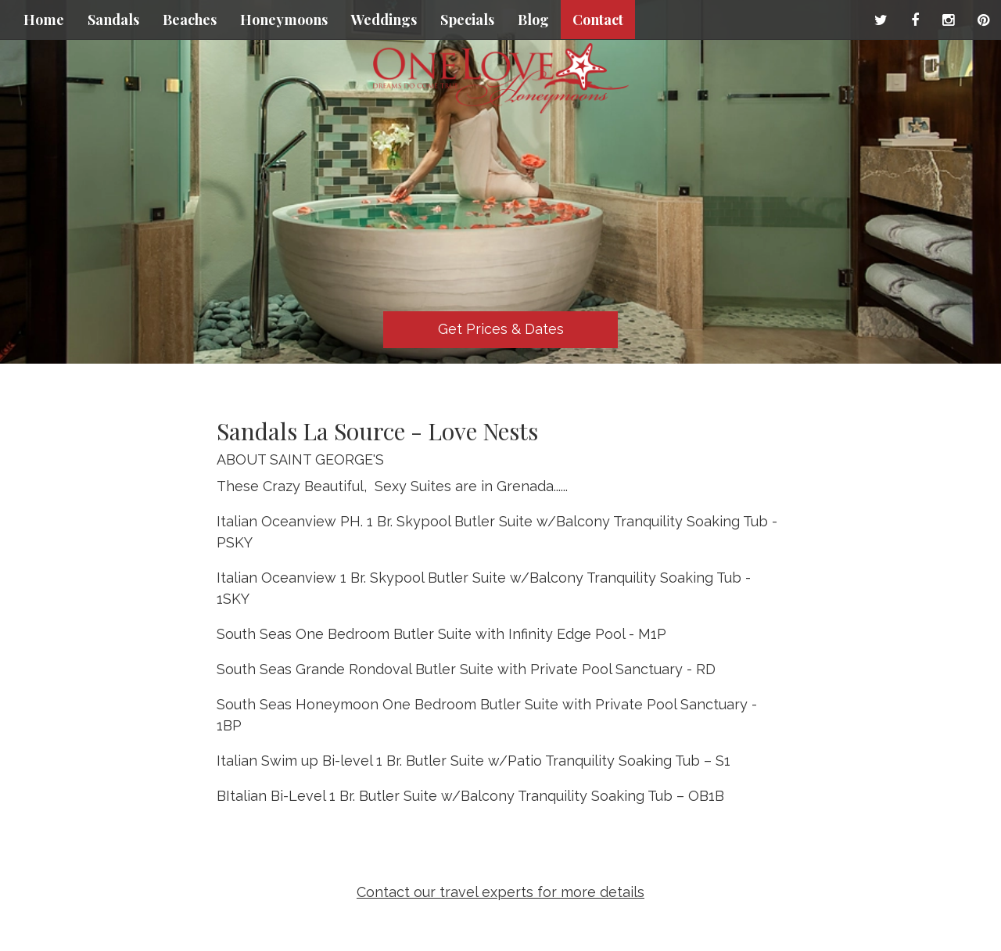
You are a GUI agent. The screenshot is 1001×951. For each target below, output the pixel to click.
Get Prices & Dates (501, 329)
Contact (597, 19)
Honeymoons (284, 19)
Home (43, 19)
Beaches (190, 19)
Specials (467, 19)
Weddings (384, 19)
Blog (533, 19)
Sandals (113, 19)
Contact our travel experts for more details (500, 892)
